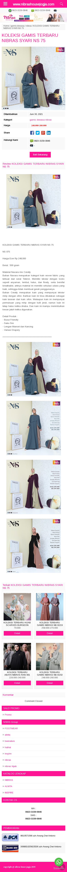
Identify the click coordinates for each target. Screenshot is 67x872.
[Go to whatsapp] (59, 862)
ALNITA (8, 786)
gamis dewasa (17, 26)
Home (6, 26)
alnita (7, 734)
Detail (17, 633)
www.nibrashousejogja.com (33, 4)
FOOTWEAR (11, 728)
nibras (29, 26)
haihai (8, 747)
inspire (8, 753)
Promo (8, 714)
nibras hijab (11, 766)
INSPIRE (9, 792)
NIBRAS (9, 780)
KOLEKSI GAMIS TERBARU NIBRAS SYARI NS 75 (30, 38)
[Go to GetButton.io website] (58, 868)
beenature (10, 741)
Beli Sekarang (40, 154)
